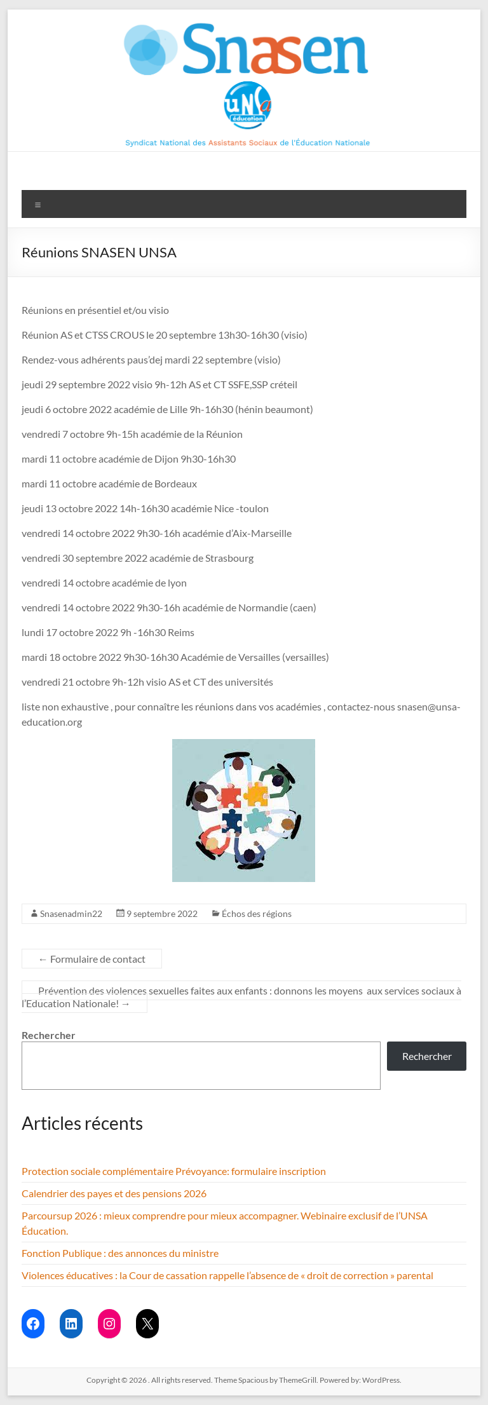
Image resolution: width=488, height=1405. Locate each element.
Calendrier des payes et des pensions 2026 (114, 1193)
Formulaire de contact (92, 959)
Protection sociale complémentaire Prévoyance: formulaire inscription (174, 1171)
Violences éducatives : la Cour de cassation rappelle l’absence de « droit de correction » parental (227, 1275)
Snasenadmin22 (71, 913)
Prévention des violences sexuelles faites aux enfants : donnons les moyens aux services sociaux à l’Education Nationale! (241, 996)
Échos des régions (257, 913)
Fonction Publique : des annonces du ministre (120, 1253)
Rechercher (49, 1035)
